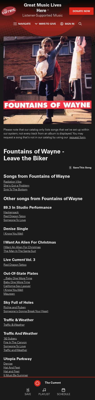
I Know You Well (13, 233)
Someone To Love (15, 220)
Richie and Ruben (15, 307)
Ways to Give (45, 23)
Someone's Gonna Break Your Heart (26, 311)
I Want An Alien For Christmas (22, 247)
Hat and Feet (11, 371)
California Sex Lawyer (17, 286)
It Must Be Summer (16, 375)
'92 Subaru (10, 338)
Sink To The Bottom (15, 189)
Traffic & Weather (14, 325)
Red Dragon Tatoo (15, 216)
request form (77, 137)
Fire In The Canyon (15, 342)
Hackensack (11, 212)
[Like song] (80, 167)
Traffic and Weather (15, 350)
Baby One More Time (17, 282)
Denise (8, 364)
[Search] (80, 23)
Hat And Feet (12, 367)
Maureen (9, 294)
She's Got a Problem (16, 185)
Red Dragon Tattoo (15, 265)
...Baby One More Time (18, 278)
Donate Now (81, 11)
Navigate (22, 23)
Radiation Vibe (13, 182)
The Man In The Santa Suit (20, 251)
